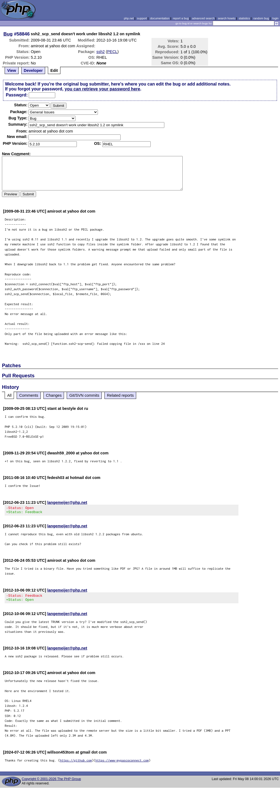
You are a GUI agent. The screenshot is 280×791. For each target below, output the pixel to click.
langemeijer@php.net (67, 502)
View (11, 70)
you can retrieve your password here (102, 89)
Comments (28, 395)
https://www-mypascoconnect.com (122, 763)
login (275, 18)
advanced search (203, 18)
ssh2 (101, 51)
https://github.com (76, 763)
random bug (261, 18)
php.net (129, 18)
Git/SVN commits (84, 395)
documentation (160, 18)
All (9, 395)
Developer (33, 70)
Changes (54, 395)
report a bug (181, 18)
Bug (8, 34)
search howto (226, 18)
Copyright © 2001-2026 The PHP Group (51, 782)
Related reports (120, 395)
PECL (112, 51)
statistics (244, 18)
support (142, 18)
